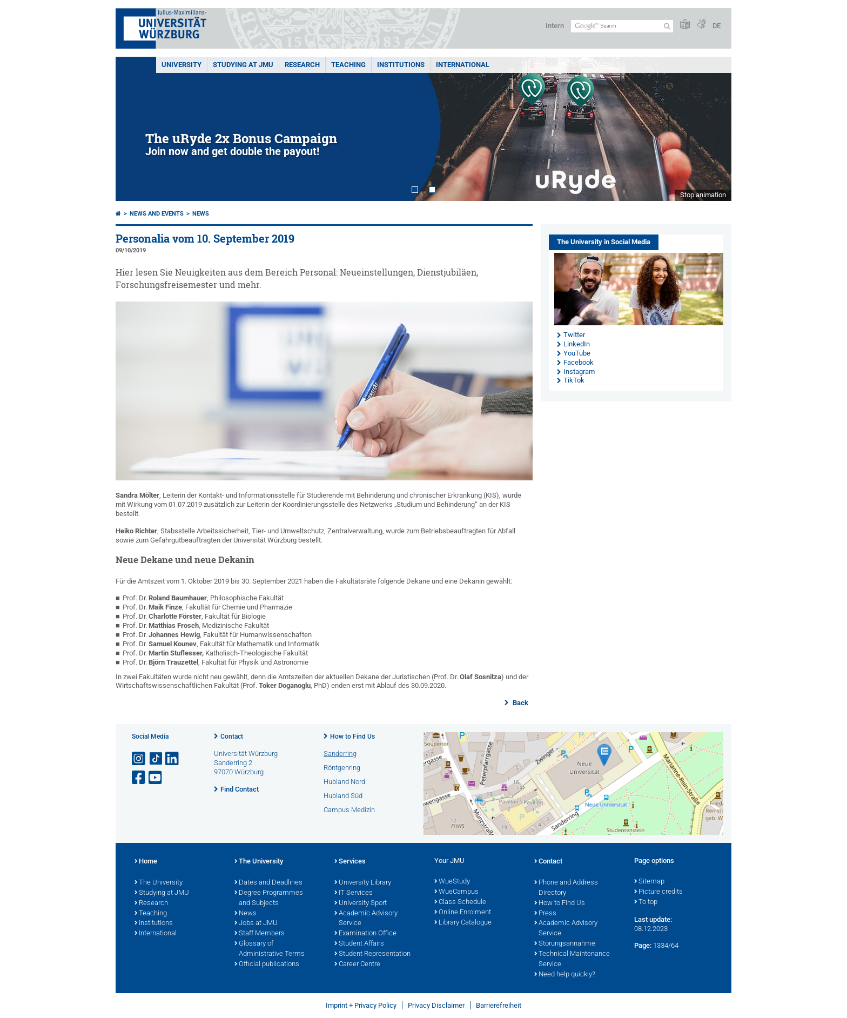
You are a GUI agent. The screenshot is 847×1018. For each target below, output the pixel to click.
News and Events (157, 213)
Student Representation (372, 954)
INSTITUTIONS (401, 65)
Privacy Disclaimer (436, 1005)
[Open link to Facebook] (139, 777)
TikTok (573, 380)
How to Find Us (352, 736)
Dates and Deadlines (268, 883)
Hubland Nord (344, 782)
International (462, 65)
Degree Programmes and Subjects (268, 898)
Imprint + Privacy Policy (361, 1005)
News (200, 213)
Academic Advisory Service (366, 919)
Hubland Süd (343, 796)
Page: (642, 945)
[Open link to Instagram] (139, 758)
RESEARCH (302, 65)
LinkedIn (576, 344)
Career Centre (357, 964)
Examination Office (365, 934)
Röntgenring (342, 768)
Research (151, 903)
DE (716, 26)
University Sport (360, 903)
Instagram (579, 371)
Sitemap (649, 882)
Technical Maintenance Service (572, 959)
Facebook (578, 362)
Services (350, 862)
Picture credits (658, 892)
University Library (362, 883)
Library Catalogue (463, 923)
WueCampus (456, 892)
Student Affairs (359, 944)
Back (519, 703)
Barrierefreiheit (498, 1005)
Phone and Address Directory (566, 888)
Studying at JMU (162, 893)
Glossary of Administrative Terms (269, 949)
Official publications (266, 964)
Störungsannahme (564, 944)
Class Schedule (460, 902)
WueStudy (452, 882)
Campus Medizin (349, 810)
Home (146, 862)
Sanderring (340, 753)
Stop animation (703, 195)
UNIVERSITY (181, 65)
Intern (555, 26)
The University (159, 883)
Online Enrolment (462, 912)
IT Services (353, 893)
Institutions (154, 923)
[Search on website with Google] (622, 26)
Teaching (348, 65)
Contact (231, 736)
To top (645, 902)
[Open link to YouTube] (156, 777)
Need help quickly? (564, 975)
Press (545, 914)
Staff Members (259, 934)
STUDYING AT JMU (243, 65)
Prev (134, 128)
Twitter (574, 335)
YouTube (576, 353)
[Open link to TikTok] (156, 758)
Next (712, 128)
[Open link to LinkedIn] (172, 758)
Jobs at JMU (256, 923)
